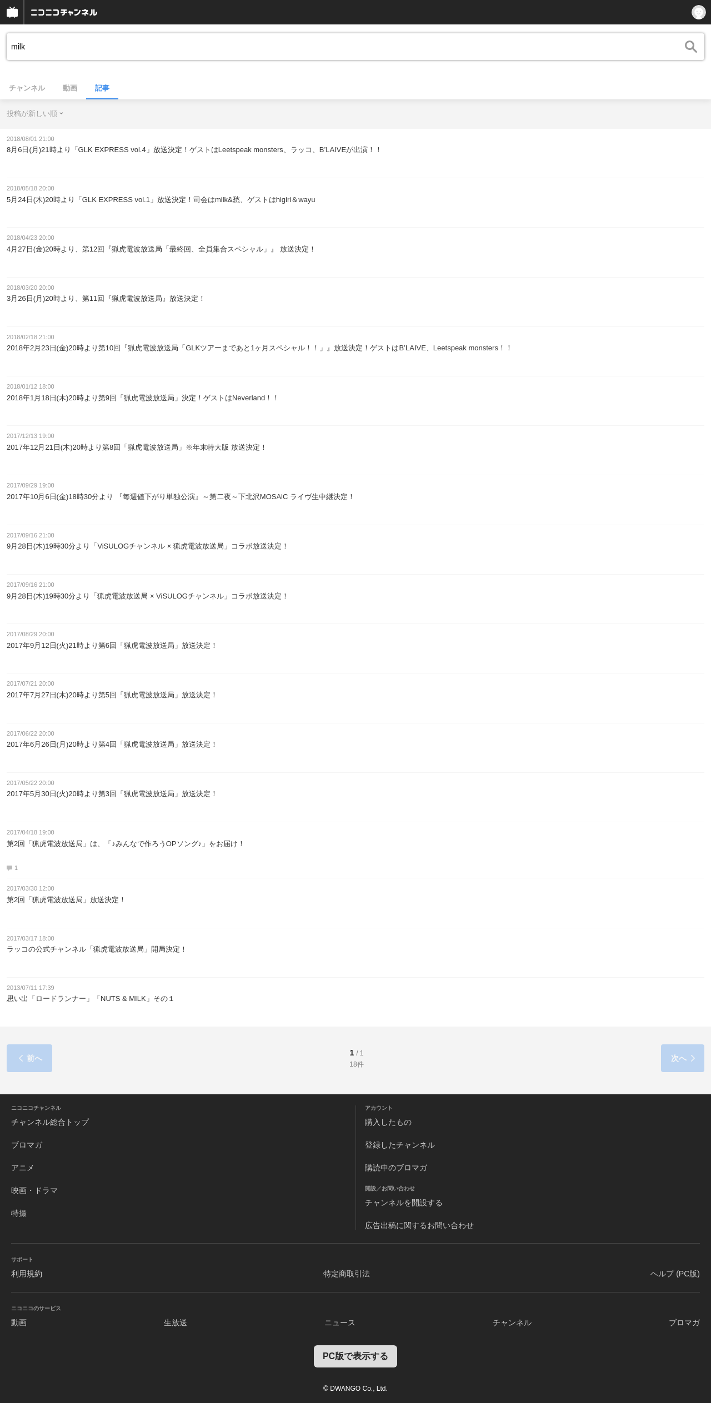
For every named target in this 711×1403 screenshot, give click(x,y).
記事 (102, 88)
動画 (70, 88)
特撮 (19, 1213)
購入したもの (388, 1122)
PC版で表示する (355, 1356)
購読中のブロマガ (396, 1167)
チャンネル (27, 88)
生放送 (175, 1322)
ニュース (340, 1322)
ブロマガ (26, 1144)
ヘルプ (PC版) (675, 1273)
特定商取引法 (346, 1273)
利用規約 (26, 1273)
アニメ (22, 1167)
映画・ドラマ (34, 1190)
